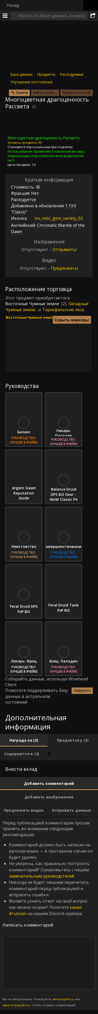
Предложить (64, 268)
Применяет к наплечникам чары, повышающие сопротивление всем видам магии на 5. (46, 155)
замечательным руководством (41, 876)
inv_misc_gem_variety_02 (55, 218)
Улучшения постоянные (31, 81)
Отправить (64, 249)
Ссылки (22, 92)
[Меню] (5, 15)
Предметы (46, 74)
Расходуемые (72, 74)
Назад (13, 5)
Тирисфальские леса (63, 309)
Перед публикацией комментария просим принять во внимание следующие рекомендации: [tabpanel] (49, 913)
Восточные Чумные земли (32, 303)
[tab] (24, 740)
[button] (75, 349)
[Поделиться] (93, 15)
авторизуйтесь (63, 999)
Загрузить (82, 690)
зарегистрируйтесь (17, 1005)
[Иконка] (14, 124)
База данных (21, 74)
